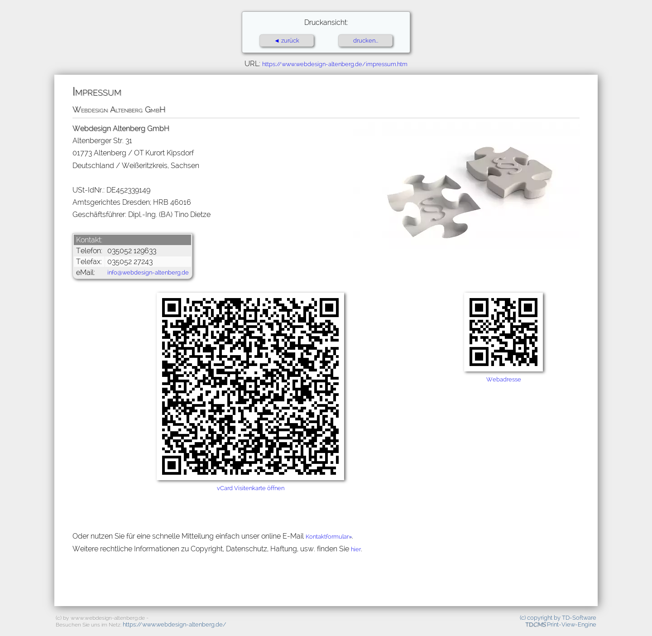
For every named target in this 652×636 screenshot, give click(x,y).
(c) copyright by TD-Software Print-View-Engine (558, 621)
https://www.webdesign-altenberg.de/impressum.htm (335, 64)
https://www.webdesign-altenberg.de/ (174, 624)
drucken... (365, 40)
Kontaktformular (329, 536)
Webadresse (503, 377)
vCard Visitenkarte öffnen (250, 485)
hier (356, 549)
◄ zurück (286, 40)
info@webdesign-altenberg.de (148, 272)
